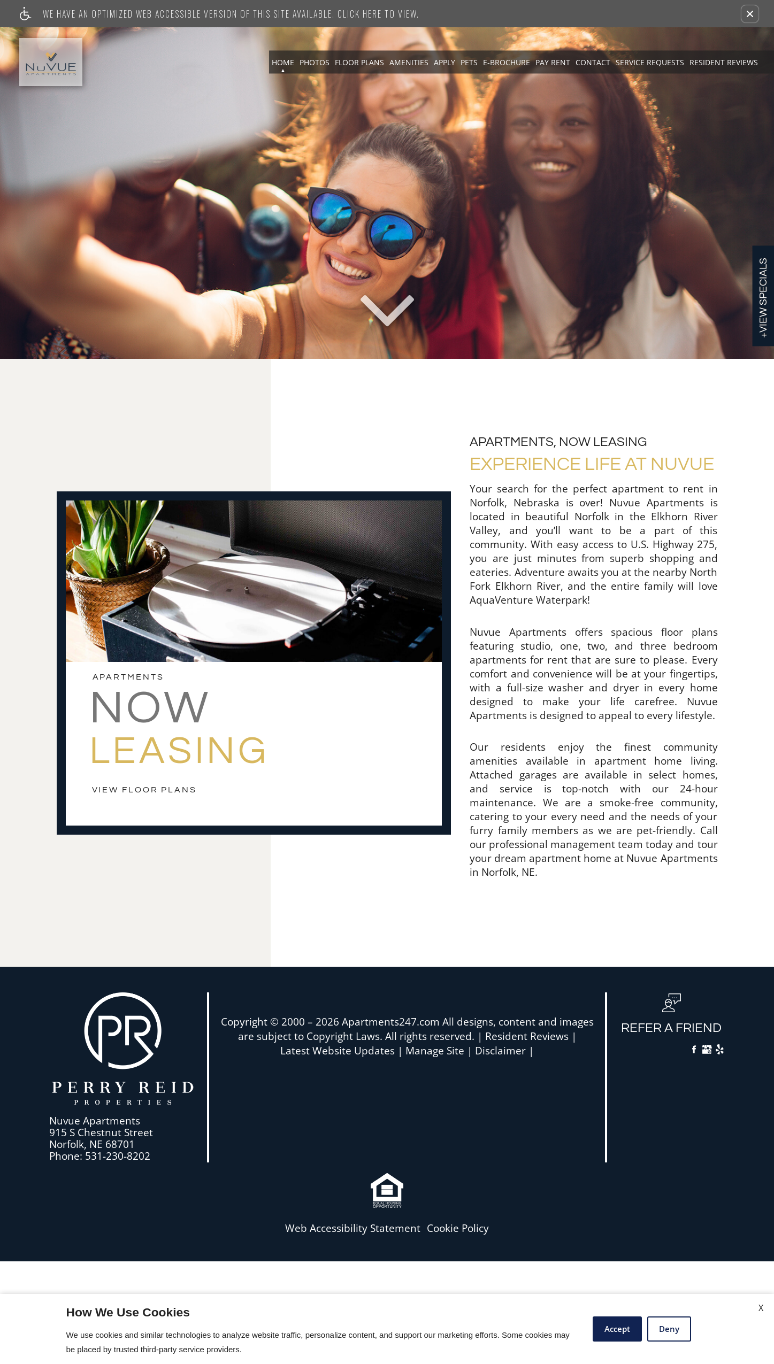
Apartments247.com (391, 1022)
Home (283, 62)
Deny (669, 1328)
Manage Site (434, 1051)
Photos (314, 62)
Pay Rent (552, 62)
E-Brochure (506, 62)
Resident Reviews (723, 62)
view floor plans (144, 790)
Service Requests (650, 62)
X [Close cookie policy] (760, 1308)
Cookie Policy (458, 1228)
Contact (593, 62)
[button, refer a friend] (671, 1018)
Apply (444, 62)
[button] (749, 13)
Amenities (408, 62)
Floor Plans (359, 62)
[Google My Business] (707, 1051)
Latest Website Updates (337, 1051)
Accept (617, 1328)
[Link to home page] (50, 62)
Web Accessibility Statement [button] (352, 1228)
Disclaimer (500, 1051)
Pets (469, 62)
